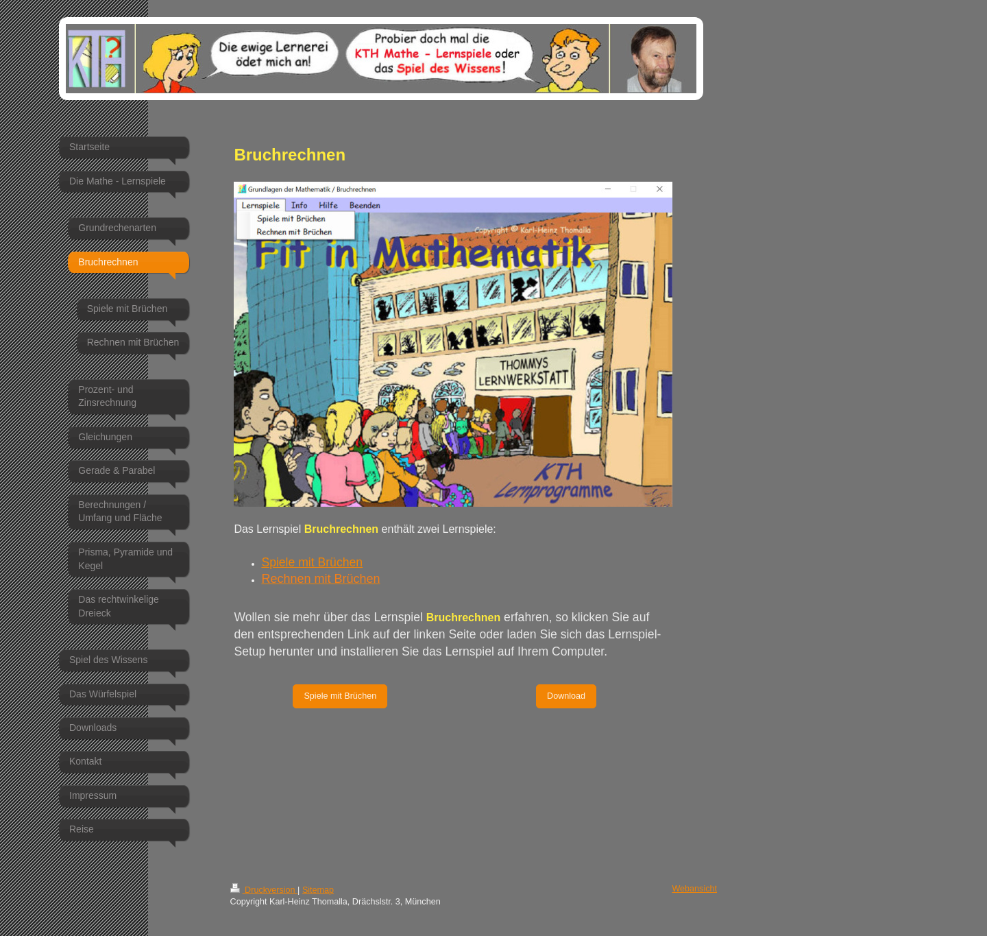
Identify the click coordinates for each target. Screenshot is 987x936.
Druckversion (263, 890)
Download (566, 696)
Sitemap (318, 890)
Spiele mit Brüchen (312, 562)
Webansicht (694, 888)
